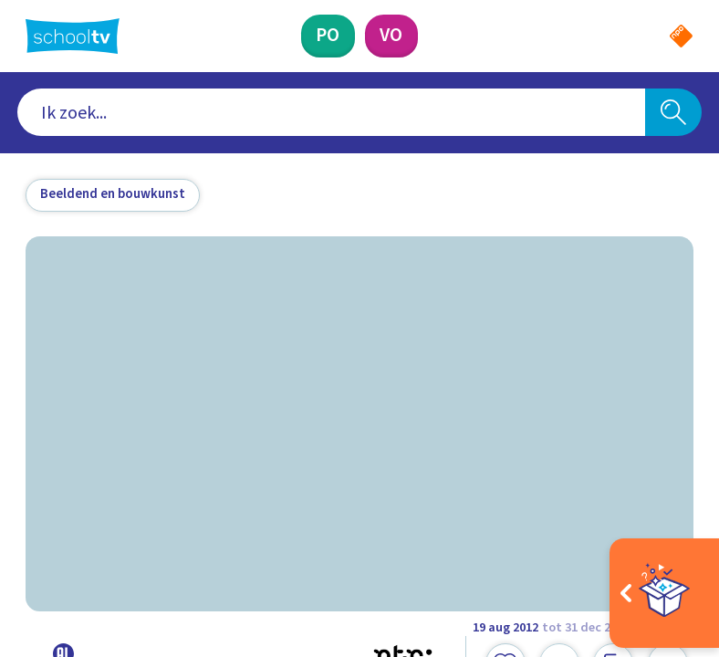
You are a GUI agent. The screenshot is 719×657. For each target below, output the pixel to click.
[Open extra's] (664, 593)
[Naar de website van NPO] (681, 36)
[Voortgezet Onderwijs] (391, 36)
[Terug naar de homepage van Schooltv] (73, 36)
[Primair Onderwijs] (328, 36)
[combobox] (331, 112)
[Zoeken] (673, 112)
